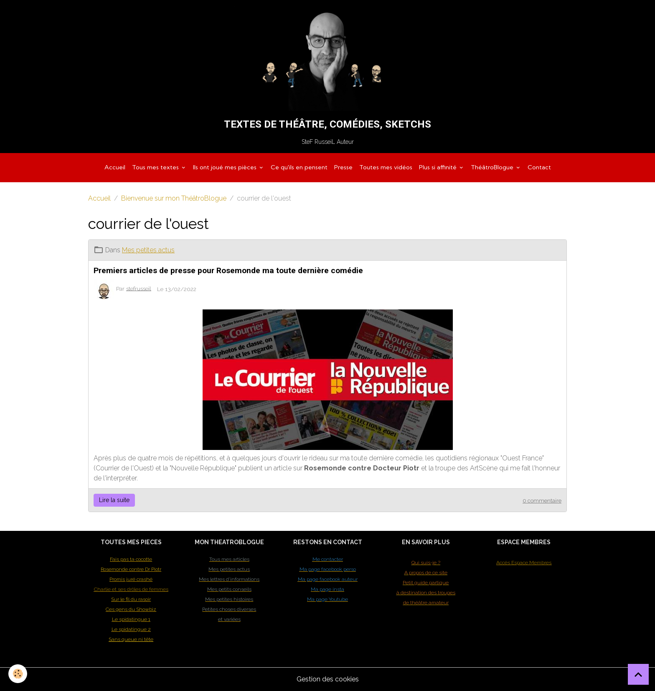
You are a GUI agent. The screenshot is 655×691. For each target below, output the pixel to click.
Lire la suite (114, 500)
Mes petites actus (148, 250)
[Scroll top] (638, 674)
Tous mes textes (156, 167)
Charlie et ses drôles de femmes (131, 589)
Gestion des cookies (328, 679)
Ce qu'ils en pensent (299, 167)
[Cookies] (17, 673)
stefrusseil (138, 288)
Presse (343, 167)
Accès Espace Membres (523, 562)
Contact (539, 167)
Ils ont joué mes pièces (225, 167)
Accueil (114, 167)
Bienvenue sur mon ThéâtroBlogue (173, 198)
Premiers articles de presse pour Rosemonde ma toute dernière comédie (228, 270)
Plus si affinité (438, 167)
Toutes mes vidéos (385, 167)
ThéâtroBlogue (493, 167)
